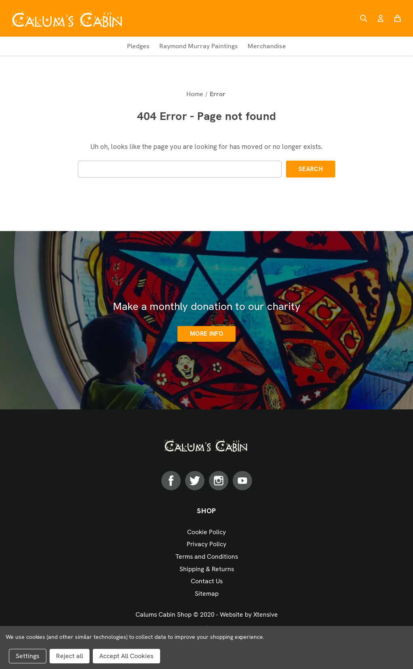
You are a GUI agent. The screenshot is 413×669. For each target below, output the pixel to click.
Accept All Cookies (126, 656)
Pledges (138, 46)
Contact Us (207, 581)
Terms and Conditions (206, 556)
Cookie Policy (206, 532)
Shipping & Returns (206, 569)
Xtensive (265, 614)
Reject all (69, 656)
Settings (28, 656)
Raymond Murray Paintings (198, 46)
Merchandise (267, 46)
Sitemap (207, 593)
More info (206, 334)
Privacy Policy (206, 544)
